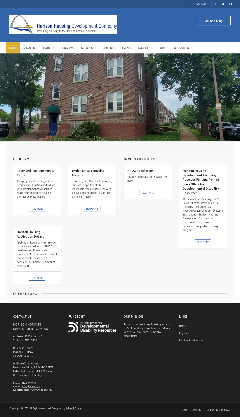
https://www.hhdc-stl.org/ (38, 389)
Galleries (109, 47)
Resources (88, 47)
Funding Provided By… (192, 340)
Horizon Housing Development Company (31, 326)
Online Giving (214, 21)
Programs (67, 47)
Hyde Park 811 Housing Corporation (88, 172)
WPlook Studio (74, 408)
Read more (37, 208)
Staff (163, 47)
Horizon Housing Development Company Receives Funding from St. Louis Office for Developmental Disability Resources (201, 181)
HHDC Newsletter (140, 170)
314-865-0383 (200, 4)
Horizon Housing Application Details (30, 234)
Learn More (208, 134)
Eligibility (47, 47)
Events (126, 47)
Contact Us (181, 47)
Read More (148, 192)
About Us (29, 47)
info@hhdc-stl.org (31, 386)
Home (12, 47)
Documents (145, 47)
